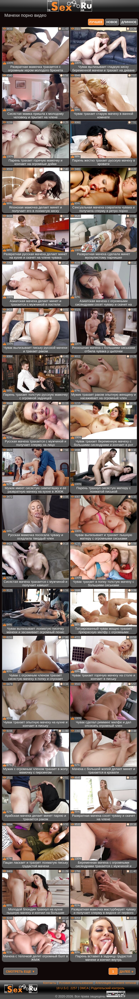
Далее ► (127, 971)
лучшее (96, 22)
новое (112, 22)
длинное (129, 22)
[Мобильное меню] (3, 5)
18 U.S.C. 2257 (66, 988)
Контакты (49, 983)
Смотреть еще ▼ (20, 971)
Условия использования (76, 983)
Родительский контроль (108, 988)
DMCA (84, 988)
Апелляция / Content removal (115, 983)
